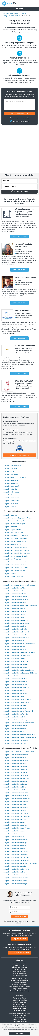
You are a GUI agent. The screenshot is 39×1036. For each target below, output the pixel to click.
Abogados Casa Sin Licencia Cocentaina (16, 643)
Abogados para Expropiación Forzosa (16, 502)
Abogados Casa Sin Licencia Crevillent (16, 584)
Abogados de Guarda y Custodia (19, 942)
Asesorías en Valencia (19, 957)
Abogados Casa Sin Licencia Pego (14, 645)
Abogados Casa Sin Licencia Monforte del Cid (18, 666)
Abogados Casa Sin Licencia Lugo (14, 792)
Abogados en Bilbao (19, 924)
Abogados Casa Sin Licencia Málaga (15, 798)
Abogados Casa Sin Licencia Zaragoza (16, 839)
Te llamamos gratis (19, 871)
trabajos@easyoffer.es (19, 1007)
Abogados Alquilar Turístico (12, 485)
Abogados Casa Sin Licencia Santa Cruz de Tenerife (20, 818)
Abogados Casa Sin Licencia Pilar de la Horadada (19, 607)
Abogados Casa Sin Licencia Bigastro (16, 695)
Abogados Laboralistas (11, 456)
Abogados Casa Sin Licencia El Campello (17, 587)
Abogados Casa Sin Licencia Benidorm (16, 555)
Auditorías (19, 979)
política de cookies (33, 1029)
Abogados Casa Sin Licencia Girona (15, 765)
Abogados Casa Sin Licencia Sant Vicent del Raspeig (20, 560)
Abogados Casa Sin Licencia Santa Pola (16, 578)
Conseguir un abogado (19, 410)
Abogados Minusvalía (10, 482)
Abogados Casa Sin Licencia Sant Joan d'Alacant (19, 599)
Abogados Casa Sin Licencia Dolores (15, 681)
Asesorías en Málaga (19, 961)
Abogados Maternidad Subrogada (14, 479)
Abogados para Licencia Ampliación (15, 517)
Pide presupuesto (19, 192)
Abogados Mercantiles (11, 459)
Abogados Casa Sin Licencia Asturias (15, 724)
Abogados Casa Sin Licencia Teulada (15, 634)
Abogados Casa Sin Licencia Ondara (15, 698)
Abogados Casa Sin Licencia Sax (14, 651)
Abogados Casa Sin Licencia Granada (16, 768)
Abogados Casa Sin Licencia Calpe (15, 604)
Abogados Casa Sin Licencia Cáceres (15, 742)
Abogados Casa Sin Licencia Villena (15, 572)
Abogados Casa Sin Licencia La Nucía (16, 616)
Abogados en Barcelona (19, 920)
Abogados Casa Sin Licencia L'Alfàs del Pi (17, 610)
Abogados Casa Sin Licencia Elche (14, 546)
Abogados (19, 915)
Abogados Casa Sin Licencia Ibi (14, 596)
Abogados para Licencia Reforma (14, 526)
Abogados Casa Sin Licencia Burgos (15, 739)
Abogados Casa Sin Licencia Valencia (16, 830)
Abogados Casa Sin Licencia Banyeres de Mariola (19, 689)
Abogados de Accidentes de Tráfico (15, 432)
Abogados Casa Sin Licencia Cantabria (16, 748)
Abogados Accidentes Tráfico (19, 946)
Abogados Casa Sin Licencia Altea (14, 602)
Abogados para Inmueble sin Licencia (16, 511)
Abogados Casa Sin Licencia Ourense (15, 806)
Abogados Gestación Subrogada (14, 476)
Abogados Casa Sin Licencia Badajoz (15, 727)
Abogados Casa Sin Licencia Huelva (15, 774)
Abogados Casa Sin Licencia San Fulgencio (17, 654)
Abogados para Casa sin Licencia (14, 488)
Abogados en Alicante (19, 930)
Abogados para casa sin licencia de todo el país (19, 707)
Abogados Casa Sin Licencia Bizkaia (15, 736)
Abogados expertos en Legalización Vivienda (18, 473)
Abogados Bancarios (10, 423)
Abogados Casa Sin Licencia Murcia (15, 801)
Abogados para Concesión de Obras (15, 493)
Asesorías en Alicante (19, 965)
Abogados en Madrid (19, 918)
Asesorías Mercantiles (19, 977)
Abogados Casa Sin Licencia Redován (16, 669)
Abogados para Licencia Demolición (15, 520)
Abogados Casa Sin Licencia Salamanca (16, 815)
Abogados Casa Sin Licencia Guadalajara (17, 771)
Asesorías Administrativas (19, 981)
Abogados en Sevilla (19, 928)
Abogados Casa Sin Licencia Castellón (16, 751)
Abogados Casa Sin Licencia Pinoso (15, 663)
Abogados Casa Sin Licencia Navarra (15, 803)
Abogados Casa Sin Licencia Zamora (15, 836)
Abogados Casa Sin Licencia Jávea (15, 581)
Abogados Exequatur (10, 470)
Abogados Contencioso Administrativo (16, 496)
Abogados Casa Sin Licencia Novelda (15, 590)
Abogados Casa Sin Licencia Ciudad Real (17, 754)
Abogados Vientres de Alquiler (13, 531)
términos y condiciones (19, 876)
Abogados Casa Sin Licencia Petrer (15, 569)
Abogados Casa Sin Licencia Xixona (15, 684)
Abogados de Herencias (11, 447)
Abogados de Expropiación (12, 499)
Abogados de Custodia (11, 435)
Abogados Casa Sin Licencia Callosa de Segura (19, 625)
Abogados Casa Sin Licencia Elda (14, 563)
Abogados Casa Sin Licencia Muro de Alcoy (17, 657)
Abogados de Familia (10, 444)
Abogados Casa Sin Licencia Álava (15, 713)
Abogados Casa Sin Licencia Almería (15, 721)
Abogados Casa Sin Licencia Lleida (15, 789)
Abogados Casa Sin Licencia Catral (15, 660)
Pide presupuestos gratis (19, 908)
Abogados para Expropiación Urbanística (17, 508)
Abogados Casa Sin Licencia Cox (14, 687)
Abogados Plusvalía (10, 529)
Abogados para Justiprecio (12, 514)
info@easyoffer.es (19, 1005)
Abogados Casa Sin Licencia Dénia (15, 566)
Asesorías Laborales (19, 975)
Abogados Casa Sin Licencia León (14, 786)
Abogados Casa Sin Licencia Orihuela (15, 552)
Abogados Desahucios (19, 944)
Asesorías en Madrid (19, 953)
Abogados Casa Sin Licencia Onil (14, 672)
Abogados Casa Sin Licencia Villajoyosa (16, 575)
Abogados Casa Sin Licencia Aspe (14, 613)
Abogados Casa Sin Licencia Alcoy (15, 558)
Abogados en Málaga (19, 926)
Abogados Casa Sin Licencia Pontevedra (17, 812)
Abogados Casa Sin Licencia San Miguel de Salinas (20, 692)
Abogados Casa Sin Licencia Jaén (14, 777)
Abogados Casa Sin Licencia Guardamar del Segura (20, 628)
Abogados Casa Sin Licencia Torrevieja (16, 549)
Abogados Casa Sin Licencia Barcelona (16, 733)
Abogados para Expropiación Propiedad (16, 505)
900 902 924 (19, 999)
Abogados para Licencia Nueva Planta (16, 523)
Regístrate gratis (19, 894)
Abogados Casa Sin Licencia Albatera (16, 637)
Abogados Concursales (11, 429)
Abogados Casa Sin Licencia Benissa (15, 640)
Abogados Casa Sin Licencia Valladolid (16, 833)
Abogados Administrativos (12, 420)
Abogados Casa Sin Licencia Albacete (16, 716)
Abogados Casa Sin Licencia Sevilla (15, 821)
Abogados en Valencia (19, 922)
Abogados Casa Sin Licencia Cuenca (15, 759)
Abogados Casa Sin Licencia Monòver (16, 631)
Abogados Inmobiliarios (11, 453)
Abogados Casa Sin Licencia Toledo (15, 827)
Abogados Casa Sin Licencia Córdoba (16, 757)
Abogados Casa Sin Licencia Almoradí (16, 619)
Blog (19, 1021)
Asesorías (19, 950)
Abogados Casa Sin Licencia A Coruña (16, 710)
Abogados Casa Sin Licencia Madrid (15, 795)
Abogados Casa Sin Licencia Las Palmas (17, 783)
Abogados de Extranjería (11, 441)
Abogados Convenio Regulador (20, 935)
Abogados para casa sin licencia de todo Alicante (19, 540)
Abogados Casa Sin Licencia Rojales (15, 622)
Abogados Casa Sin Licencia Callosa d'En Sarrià (19, 678)
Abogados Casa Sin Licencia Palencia (16, 809)
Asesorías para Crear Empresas (19, 968)
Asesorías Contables (19, 970)
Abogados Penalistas (10, 461)
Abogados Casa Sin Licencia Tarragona (16, 824)
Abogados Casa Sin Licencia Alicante (15, 543)
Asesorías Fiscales (19, 973)
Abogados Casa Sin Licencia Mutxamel (16, 593)
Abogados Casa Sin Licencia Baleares (16, 730)
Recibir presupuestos (19, 113)
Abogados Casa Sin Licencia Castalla (15, 648)
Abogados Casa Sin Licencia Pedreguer (16, 675)
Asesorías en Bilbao (19, 959)
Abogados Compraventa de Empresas (16, 490)
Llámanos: (19, 996)
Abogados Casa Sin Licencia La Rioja (15, 780)
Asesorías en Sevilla (19, 963)
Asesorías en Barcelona (19, 955)
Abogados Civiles (9, 426)
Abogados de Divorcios (11, 438)
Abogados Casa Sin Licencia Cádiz (15, 745)
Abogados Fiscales (10, 450)
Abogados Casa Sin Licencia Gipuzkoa (16, 762)
